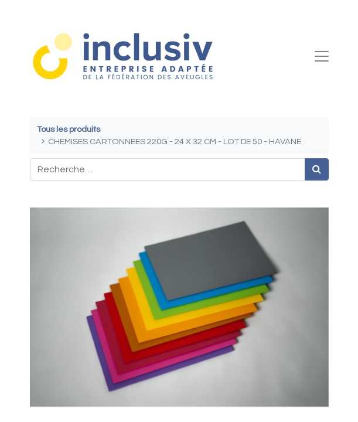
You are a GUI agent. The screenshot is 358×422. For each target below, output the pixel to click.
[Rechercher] (317, 169)
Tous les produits (68, 129)
